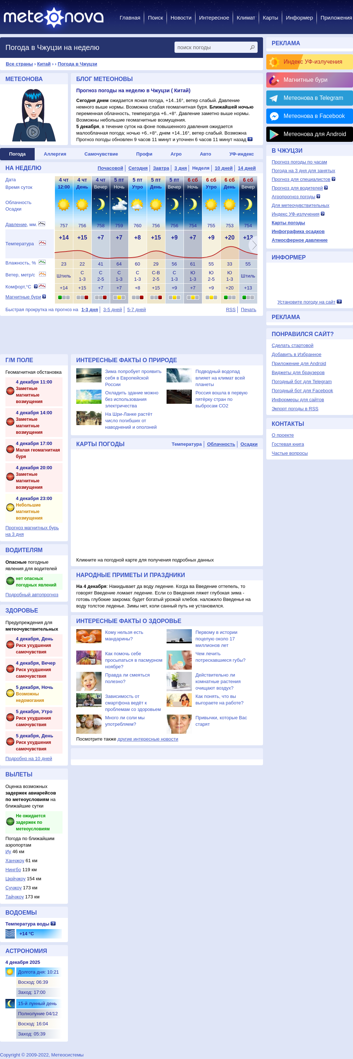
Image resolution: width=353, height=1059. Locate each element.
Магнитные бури (23, 297)
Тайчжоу (14, 896)
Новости (181, 17)
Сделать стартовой (292, 345)
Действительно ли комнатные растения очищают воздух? (218, 681)
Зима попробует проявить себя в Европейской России (133, 378)
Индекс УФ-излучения (313, 62)
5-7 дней (136, 309)
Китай (44, 64)
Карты (270, 17)
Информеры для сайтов (298, 399)
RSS (231, 309)
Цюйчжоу (15, 878)
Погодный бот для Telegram (302, 381)
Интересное (214, 17)
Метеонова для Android (315, 134)
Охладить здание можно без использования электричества (131, 399)
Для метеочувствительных (300, 205)
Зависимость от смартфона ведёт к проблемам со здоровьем (133, 703)
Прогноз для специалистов (301, 179)
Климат (246, 17)
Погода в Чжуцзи (77, 64)
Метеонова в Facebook (314, 116)
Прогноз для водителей (297, 188)
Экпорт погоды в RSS (295, 408)
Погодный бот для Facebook (302, 390)
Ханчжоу (14, 860)
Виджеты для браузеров (298, 372)
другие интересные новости (147, 739)
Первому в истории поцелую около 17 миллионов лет (216, 639)
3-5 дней (112, 309)
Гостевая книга (288, 444)
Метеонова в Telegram (313, 98)
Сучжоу (13, 887)
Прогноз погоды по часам (299, 162)
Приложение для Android (299, 363)
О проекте (283, 435)
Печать (249, 309)
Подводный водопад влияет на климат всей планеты (220, 378)
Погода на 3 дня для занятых (303, 170)
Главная (130, 17)
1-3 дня (89, 309)
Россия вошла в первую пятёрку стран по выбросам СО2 (221, 399)
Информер (299, 17)
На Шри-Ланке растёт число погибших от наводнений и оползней (131, 420)
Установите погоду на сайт (306, 302)
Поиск (155, 17)
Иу (8, 851)
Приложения (336, 17)
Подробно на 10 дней (28, 758)
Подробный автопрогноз (32, 594)
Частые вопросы (290, 453)
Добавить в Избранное (296, 354)
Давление (16, 224)
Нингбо (13, 869)
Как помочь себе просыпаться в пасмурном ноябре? (134, 660)
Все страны (19, 64)
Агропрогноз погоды (293, 196)
